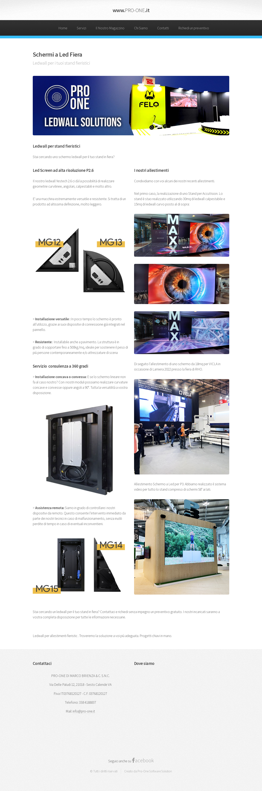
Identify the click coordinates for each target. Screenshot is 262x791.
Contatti (163, 28)
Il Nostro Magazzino (110, 28)
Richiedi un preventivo (193, 28)
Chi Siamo (141, 28)
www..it (131, 10)
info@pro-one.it (84, 711)
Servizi (81, 28)
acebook (144, 760)
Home (62, 28)
